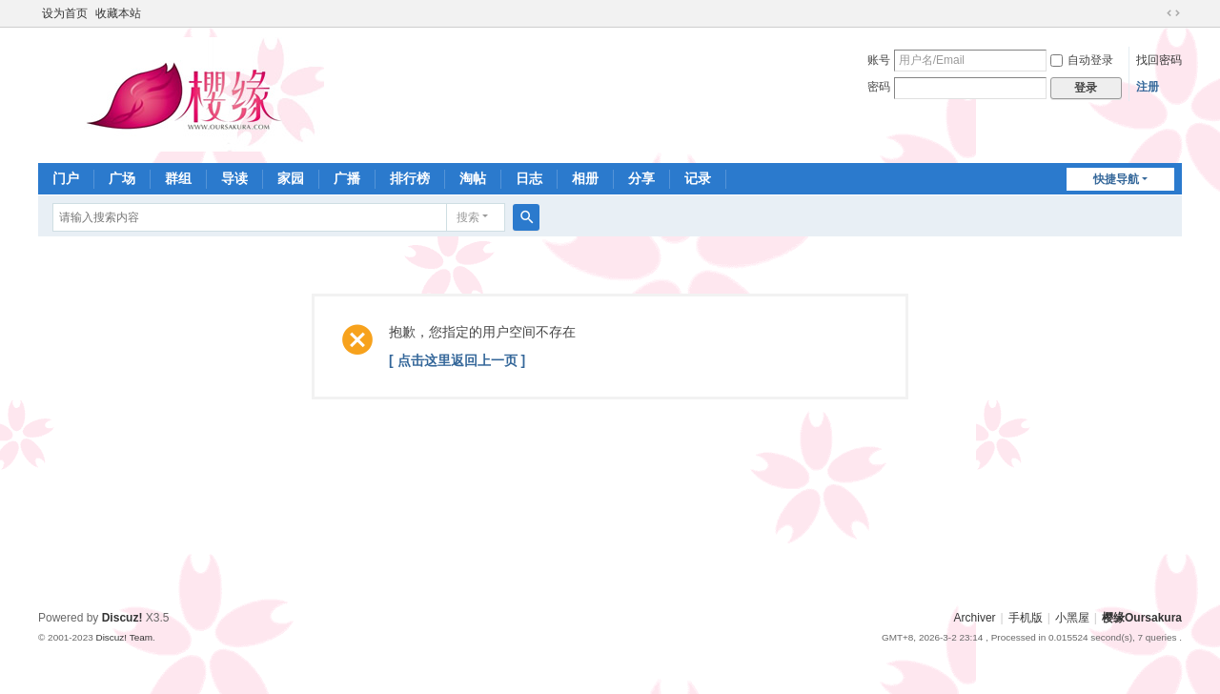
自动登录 (1081, 60)
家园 (290, 178)
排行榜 (410, 178)
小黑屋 (1072, 617)
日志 (529, 178)
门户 (65, 178)
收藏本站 (118, 13)
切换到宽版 (1173, 13)
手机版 (1025, 617)
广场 (122, 178)
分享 (641, 178)
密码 (878, 86)
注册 (1147, 86)
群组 (178, 178)
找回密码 (1159, 60)
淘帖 (472, 178)
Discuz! (122, 617)
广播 (347, 178)
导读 (234, 178)
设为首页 (65, 13)
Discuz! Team (123, 637)
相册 (585, 178)
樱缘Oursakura (1142, 617)
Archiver (975, 617)
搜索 (468, 217)
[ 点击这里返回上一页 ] (457, 360)
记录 (697, 178)
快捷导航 (1116, 179)
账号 (878, 60)
